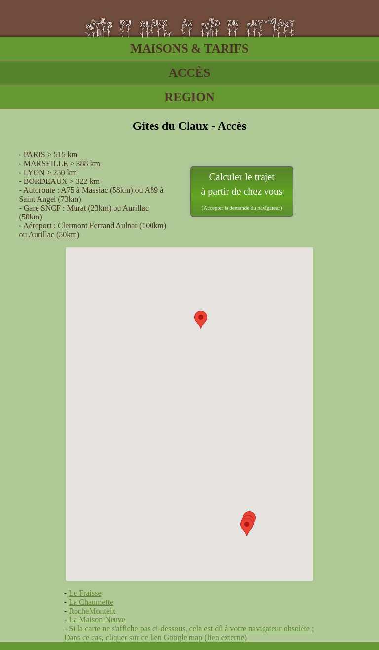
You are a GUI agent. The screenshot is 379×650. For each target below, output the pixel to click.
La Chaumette (91, 602)
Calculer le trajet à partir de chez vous (241, 191)
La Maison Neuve (97, 619)
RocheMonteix (92, 611)
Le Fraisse (85, 593)
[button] (200, 320)
